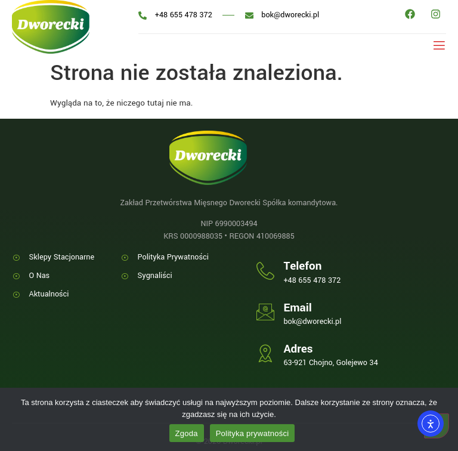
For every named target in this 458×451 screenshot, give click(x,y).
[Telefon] (265, 271)
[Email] (265, 312)
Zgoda (186, 433)
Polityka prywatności (252, 433)
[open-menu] (437, 44)
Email (297, 307)
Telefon (302, 266)
